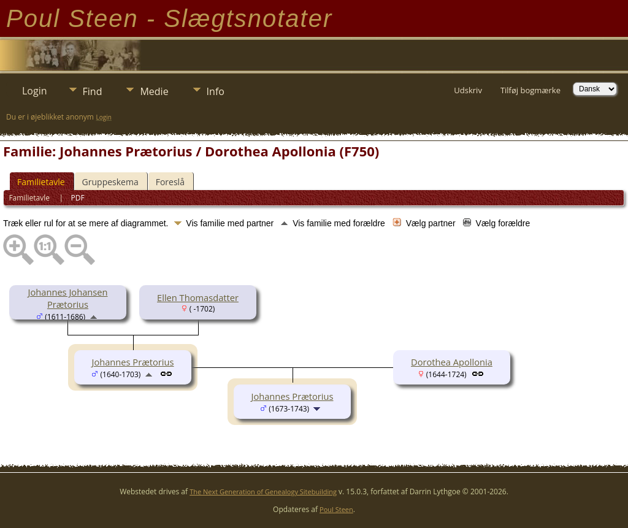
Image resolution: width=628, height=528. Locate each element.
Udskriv (468, 90)
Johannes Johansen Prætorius (68, 298)
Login (34, 91)
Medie (154, 91)
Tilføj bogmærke (530, 90)
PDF (78, 198)
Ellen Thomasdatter (198, 297)
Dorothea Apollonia (451, 362)
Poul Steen (336, 509)
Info (215, 91)
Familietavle (41, 182)
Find (92, 91)
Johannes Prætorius (132, 362)
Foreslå (170, 182)
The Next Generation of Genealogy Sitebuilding (263, 491)
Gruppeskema (110, 182)
